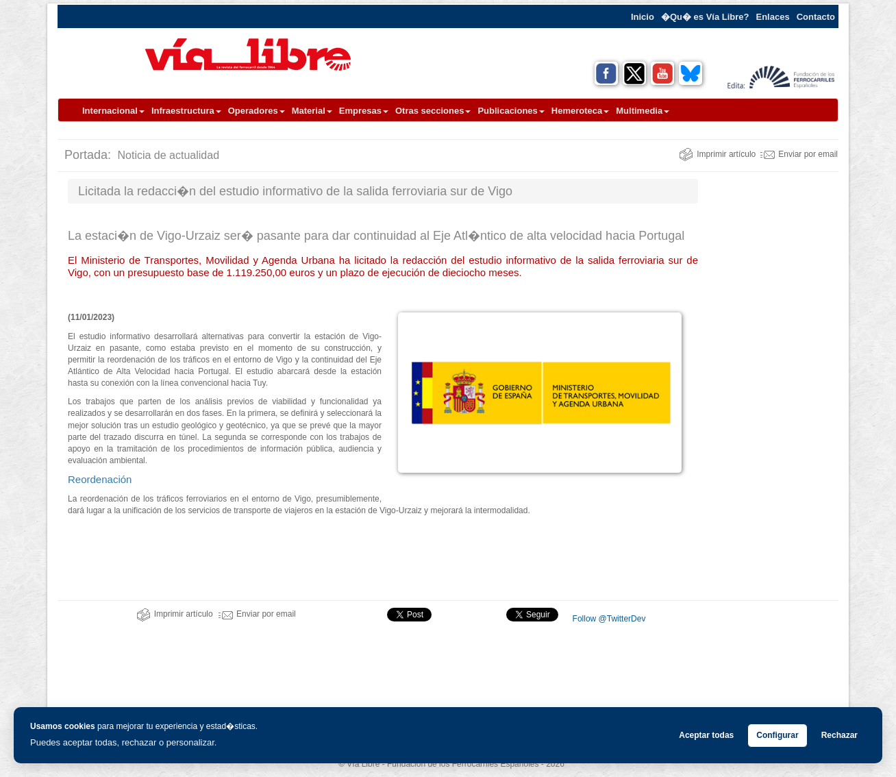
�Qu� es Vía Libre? (705, 17)
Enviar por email (799, 154)
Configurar (777, 735)
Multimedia (642, 111)
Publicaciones (510, 111)
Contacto (816, 17)
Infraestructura (186, 111)
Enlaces (773, 17)
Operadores (256, 111)
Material (312, 111)
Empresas (363, 111)
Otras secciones (433, 111)
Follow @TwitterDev (607, 619)
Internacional (113, 111)
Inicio (642, 17)
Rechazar (839, 735)
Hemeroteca (580, 111)
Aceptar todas (706, 735)
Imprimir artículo (717, 154)
